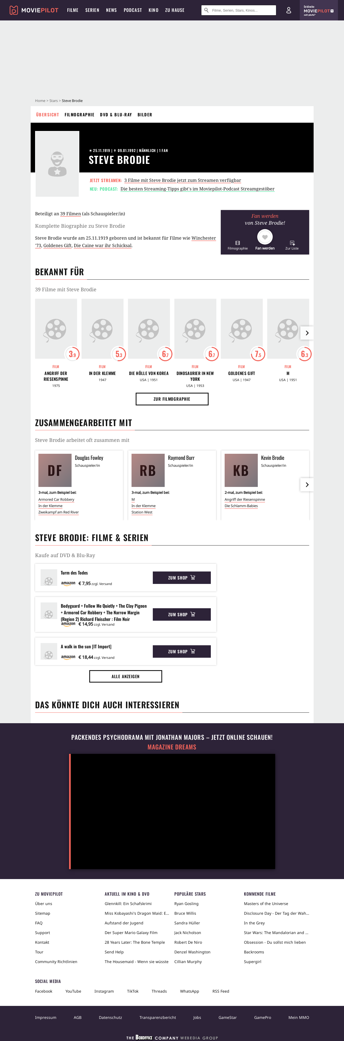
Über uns (43, 903)
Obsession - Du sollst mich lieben (275, 942)
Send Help (114, 952)
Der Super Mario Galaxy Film (131, 932)
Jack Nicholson (187, 932)
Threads (159, 991)
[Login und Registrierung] (289, 10)
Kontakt (42, 942)
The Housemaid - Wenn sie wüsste (137, 961)
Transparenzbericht (158, 1017)
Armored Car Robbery (56, 499)
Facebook (43, 991)
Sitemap (42, 913)
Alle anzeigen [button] (126, 676)
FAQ (39, 922)
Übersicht (47, 114)
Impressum (45, 1017)
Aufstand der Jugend (124, 922)
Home (40, 100)
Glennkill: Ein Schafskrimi (128, 903)
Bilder (145, 114)
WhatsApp (189, 991)
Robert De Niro (188, 942)
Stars (53, 100)
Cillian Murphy (188, 961)
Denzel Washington (192, 952)
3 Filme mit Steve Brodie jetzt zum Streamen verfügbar (182, 180)
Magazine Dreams (172, 747)
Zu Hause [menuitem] (175, 10)
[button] (238, 245)
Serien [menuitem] (92, 10)
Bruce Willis (185, 913)
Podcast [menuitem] (133, 10)
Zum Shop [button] (181, 578)
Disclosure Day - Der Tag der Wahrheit (276, 913)
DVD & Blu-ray (116, 114)
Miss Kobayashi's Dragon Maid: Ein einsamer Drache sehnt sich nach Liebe (137, 913)
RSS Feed (220, 991)
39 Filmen (70, 214)
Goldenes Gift (57, 245)
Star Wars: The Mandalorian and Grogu (276, 932)
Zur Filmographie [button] (172, 399)
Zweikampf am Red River (58, 512)
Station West (142, 512)
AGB (78, 1017)
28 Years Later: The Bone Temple (135, 942)
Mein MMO (298, 1017)
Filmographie (79, 114)
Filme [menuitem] (73, 10)
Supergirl (252, 961)
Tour (39, 952)
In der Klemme (102, 373)
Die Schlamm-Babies (241, 505)
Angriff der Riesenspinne (56, 376)
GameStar (228, 1017)
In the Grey (254, 922)
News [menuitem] (111, 10)
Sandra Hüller (187, 922)
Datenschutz (110, 1017)
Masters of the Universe (266, 903)
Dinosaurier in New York (195, 376)
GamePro (262, 1017)
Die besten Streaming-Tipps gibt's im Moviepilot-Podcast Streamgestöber (197, 189)
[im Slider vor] (307, 333)
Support (42, 932)
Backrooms (254, 952)
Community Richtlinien (56, 961)
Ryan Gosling (186, 903)
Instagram (104, 991)
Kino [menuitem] (154, 10)
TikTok (132, 991)
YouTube (73, 991)
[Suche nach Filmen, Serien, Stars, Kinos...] (238, 10)
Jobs (197, 1017)
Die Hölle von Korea (149, 373)
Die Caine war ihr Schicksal (103, 245)
